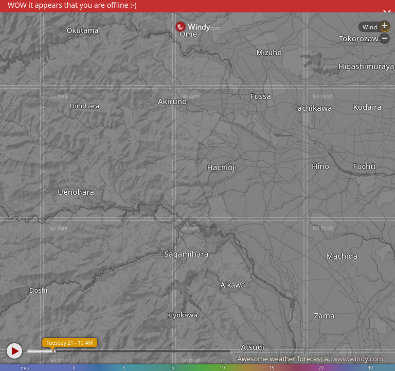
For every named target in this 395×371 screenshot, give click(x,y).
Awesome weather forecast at (310, 358)
